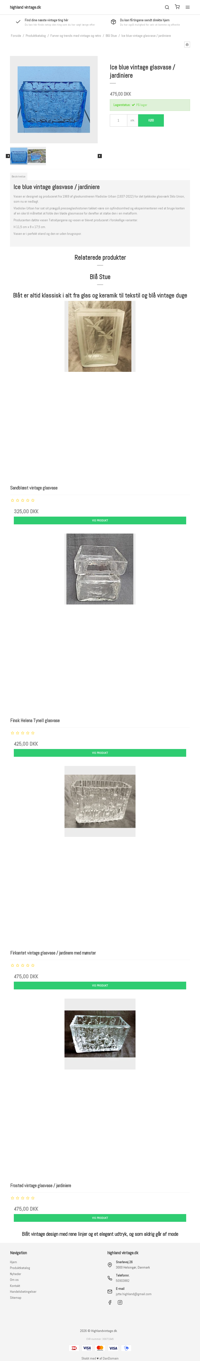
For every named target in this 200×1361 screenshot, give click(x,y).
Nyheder (15, 1274)
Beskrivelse (18, 176)
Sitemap (15, 1297)
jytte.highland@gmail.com (134, 1294)
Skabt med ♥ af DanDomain (100, 1358)
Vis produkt (100, 520)
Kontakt (15, 1286)
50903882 (122, 1280)
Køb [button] (151, 120)
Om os (14, 1279)
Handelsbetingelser (23, 1291)
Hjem (13, 1262)
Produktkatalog (20, 1268)
